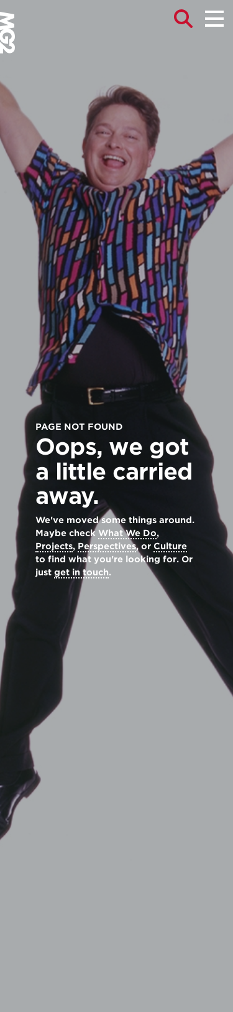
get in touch (81, 572)
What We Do (127, 533)
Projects (54, 546)
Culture (170, 546)
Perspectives (107, 546)
